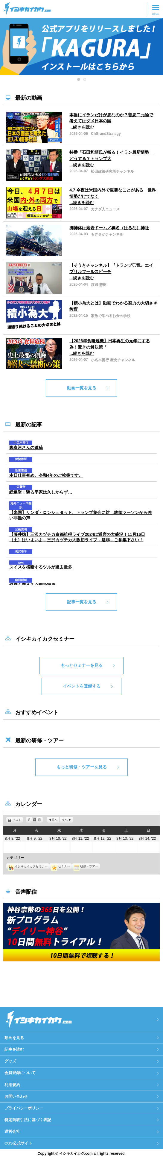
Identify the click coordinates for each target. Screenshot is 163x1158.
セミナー (60, 866)
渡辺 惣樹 (98, 285)
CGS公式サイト (18, 1143)
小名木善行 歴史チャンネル (113, 360)
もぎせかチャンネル (107, 234)
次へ (65, 819)
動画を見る (14, 1037)
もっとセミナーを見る (82, 665)
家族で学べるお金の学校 (110, 316)
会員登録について (20, 1072)
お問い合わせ (16, 1096)
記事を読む (14, 1049)
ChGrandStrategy (106, 134)
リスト (17, 820)
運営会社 (12, 1131)
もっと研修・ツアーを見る (82, 767)
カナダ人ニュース (105, 209)
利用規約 (12, 1084)
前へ (54, 819)
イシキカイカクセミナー (28, 866)
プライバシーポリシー (23, 1108)
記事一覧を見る (81, 601)
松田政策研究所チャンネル (112, 171)
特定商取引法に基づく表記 (27, 1120)
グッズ (10, 1061)
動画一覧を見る (81, 387)
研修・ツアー (86, 866)
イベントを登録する (81, 686)
